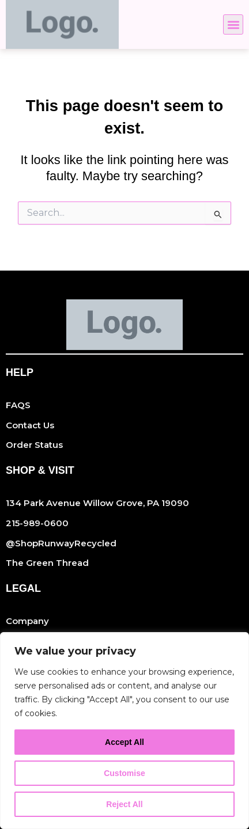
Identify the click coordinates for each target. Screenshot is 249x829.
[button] (233, 24)
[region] (124, 730)
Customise (124, 773)
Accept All (124, 742)
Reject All (124, 804)
